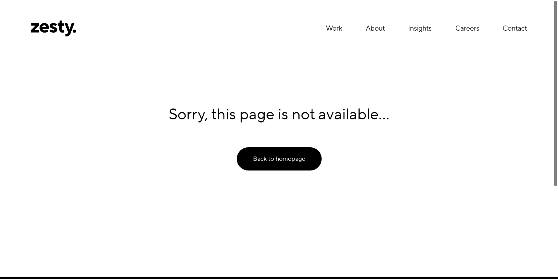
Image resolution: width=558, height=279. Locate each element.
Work (334, 28)
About (375, 28)
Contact (515, 28)
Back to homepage (279, 159)
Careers (467, 28)
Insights (420, 28)
